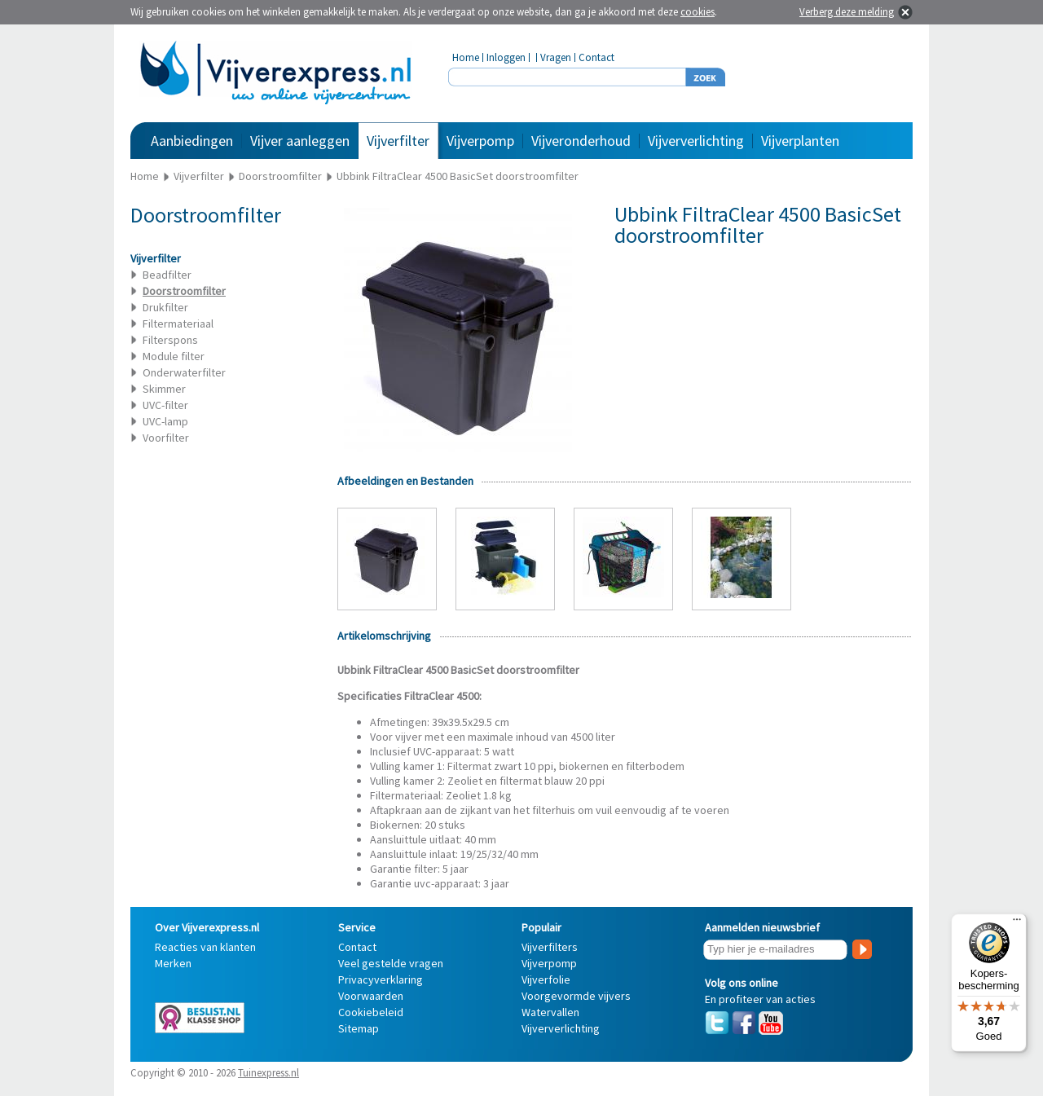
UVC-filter (165, 405)
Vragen (555, 57)
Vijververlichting (696, 140)
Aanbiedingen (192, 140)
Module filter (174, 356)
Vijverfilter (398, 140)
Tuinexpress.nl (268, 1073)
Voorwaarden (370, 995)
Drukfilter (165, 307)
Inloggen (506, 57)
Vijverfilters (550, 947)
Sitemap (358, 1028)
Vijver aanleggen (300, 140)
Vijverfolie (546, 979)
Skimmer (164, 388)
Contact (596, 57)
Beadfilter (167, 274)
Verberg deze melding (846, 12)
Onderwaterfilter (184, 372)
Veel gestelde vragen (390, 963)
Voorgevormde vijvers (576, 995)
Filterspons (170, 339)
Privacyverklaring (380, 979)
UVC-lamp (165, 421)
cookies (697, 12)
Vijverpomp (480, 140)
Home (465, 57)
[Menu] (1017, 923)
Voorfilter (166, 437)
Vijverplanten (800, 140)
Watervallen (550, 1012)
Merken (173, 963)
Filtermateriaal (178, 323)
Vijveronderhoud (581, 140)
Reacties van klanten (205, 947)
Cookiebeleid (370, 1012)
